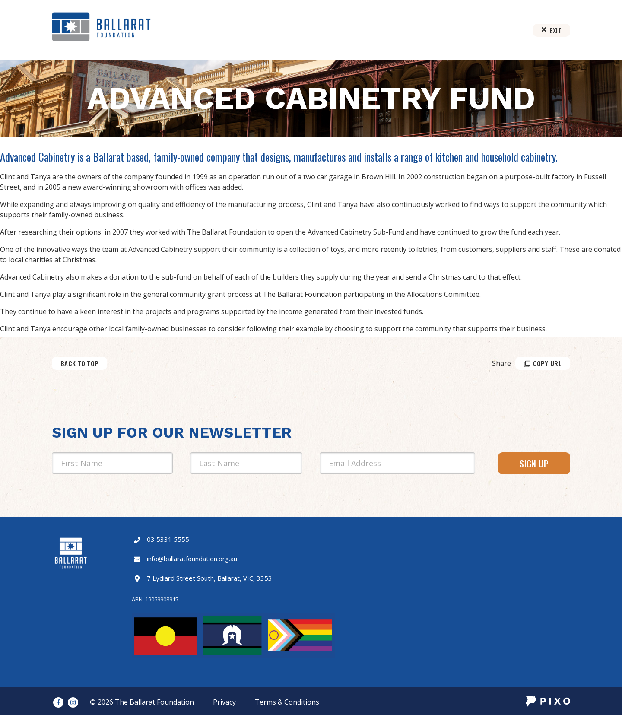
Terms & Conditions (287, 702)
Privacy (224, 702)
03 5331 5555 (168, 539)
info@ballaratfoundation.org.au (192, 558)
